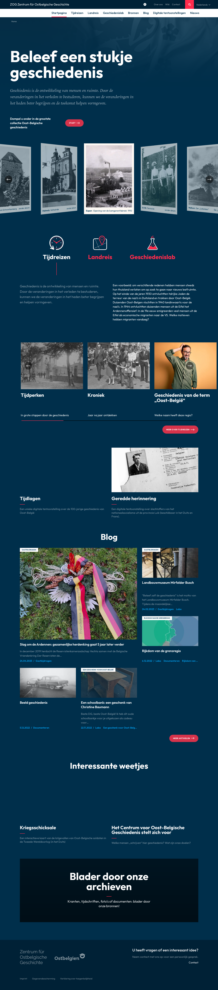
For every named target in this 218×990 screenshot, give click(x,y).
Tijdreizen (77, 13)
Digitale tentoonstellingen (169, 13)
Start (74, 123)
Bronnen (133, 13)
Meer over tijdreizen (180, 429)
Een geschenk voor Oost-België (98, 670)
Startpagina (59, 13)
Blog (146, 13)
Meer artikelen (184, 738)
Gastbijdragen (29, 550)
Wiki (167, 4)
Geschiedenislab (113, 13)
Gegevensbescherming (43, 978)
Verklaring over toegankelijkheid (76, 978)
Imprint (23, 978)
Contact (176, 4)
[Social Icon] (144, 4)
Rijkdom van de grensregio (157, 618)
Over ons (158, 4)
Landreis (93, 13)
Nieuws (194, 13)
